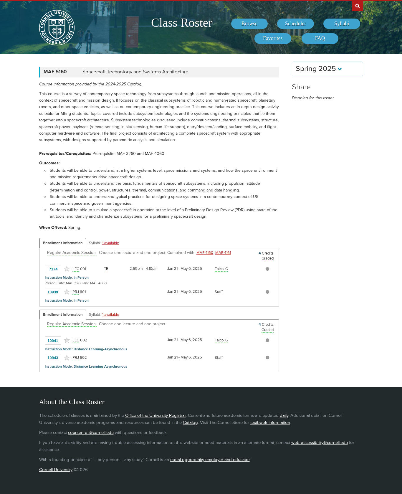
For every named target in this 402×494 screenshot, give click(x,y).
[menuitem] (249, 24)
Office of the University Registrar (155, 415)
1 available (110, 243)
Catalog (190, 422)
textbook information (270, 422)
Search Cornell (357, 5)
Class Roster (181, 22)
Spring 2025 (319, 68)
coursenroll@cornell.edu (91, 432)
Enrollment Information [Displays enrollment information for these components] (63, 243)
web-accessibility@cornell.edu (319, 442)
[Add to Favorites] (67, 268)
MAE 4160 (204, 252)
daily (284, 415)
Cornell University (55, 469)
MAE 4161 (223, 252)
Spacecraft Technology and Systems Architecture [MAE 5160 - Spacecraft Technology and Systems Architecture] (135, 72)
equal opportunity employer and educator (210, 459)
